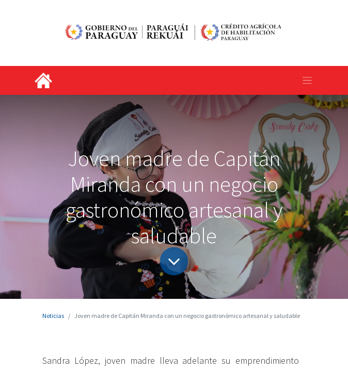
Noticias (53, 315)
